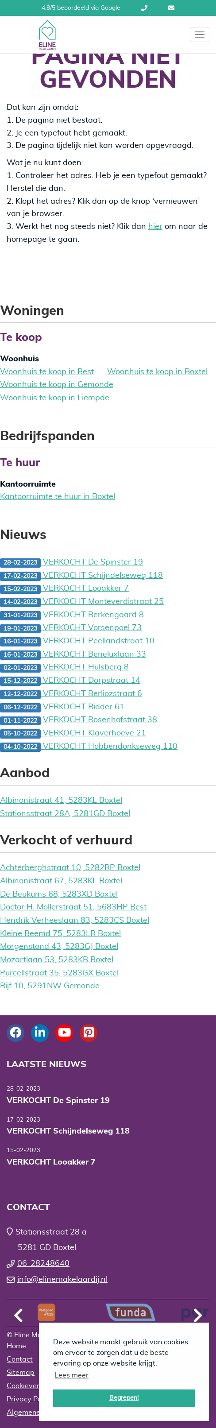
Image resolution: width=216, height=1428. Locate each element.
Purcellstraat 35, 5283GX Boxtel (59, 973)
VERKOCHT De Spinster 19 (71, 563)
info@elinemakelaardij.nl (171, 8)
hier (155, 227)
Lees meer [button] (71, 1375)
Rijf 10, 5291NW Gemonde (50, 986)
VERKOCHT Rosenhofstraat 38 (78, 720)
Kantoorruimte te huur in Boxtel (57, 497)
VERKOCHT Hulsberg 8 (64, 668)
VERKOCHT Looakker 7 (64, 589)
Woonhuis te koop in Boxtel (157, 372)
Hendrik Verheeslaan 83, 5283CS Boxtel (74, 921)
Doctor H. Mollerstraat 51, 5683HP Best (73, 907)
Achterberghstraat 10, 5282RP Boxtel (70, 868)
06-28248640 (144, 8)
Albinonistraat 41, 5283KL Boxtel (61, 801)
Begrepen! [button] (124, 1397)
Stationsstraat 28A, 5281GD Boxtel (65, 814)
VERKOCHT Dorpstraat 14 (70, 681)
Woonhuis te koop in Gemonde (56, 385)
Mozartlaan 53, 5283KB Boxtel (56, 960)
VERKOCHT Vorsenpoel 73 (71, 628)
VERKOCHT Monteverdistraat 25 (82, 602)
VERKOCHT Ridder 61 (62, 707)
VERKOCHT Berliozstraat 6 (71, 694)
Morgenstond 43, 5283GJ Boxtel (59, 947)
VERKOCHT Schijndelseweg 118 (81, 576)
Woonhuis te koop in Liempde (54, 398)
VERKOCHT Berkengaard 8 (72, 615)
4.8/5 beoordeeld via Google (81, 8)
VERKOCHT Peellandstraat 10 (77, 641)
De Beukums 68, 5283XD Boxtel (59, 894)
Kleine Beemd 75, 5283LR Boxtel (60, 934)
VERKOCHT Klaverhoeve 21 (73, 734)
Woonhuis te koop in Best (47, 372)
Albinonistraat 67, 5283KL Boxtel (61, 881)
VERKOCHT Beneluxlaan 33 (73, 655)
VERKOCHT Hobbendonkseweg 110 (88, 747)
